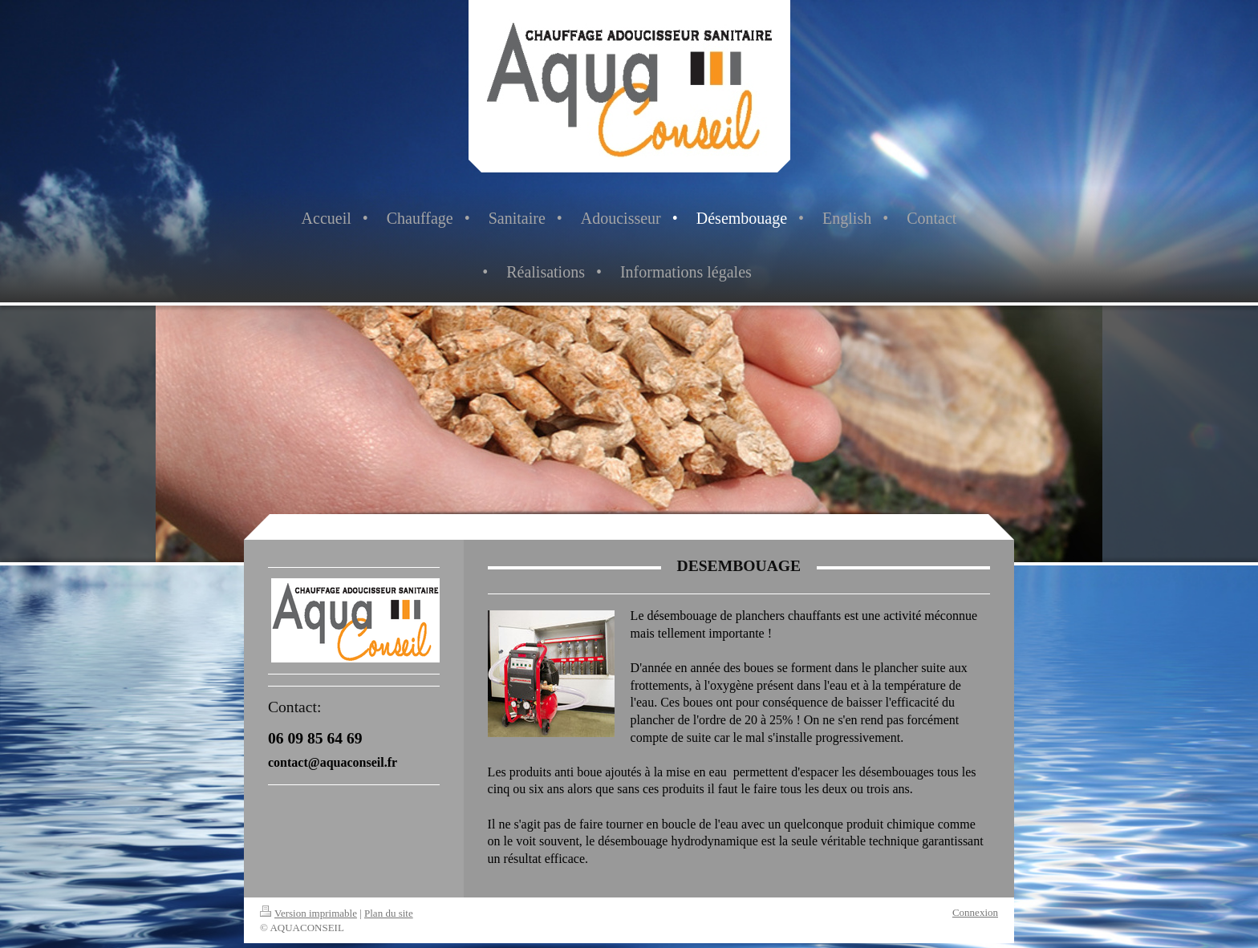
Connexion (975, 912)
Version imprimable (308, 913)
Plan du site (388, 913)
